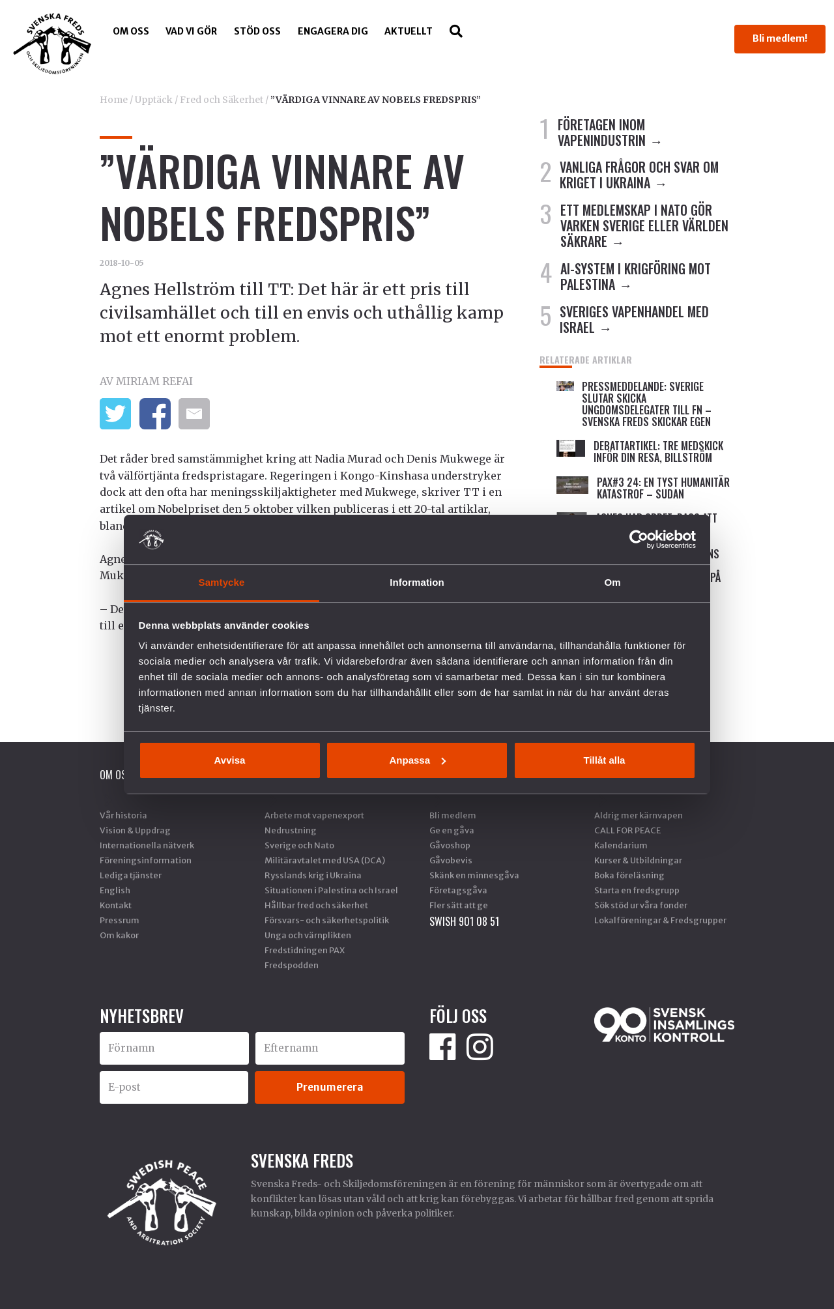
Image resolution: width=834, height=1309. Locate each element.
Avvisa (230, 760)
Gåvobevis (450, 860)
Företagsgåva (458, 890)
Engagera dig (333, 31)
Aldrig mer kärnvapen (638, 815)
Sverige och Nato (299, 845)
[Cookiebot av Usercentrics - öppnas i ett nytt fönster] (639, 539)
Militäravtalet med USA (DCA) (325, 860)
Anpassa (417, 760)
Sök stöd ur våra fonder (640, 905)
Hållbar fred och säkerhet (316, 905)
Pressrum (119, 920)
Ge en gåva (451, 830)
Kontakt (116, 905)
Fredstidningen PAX (305, 950)
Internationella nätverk (147, 845)
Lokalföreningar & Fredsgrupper (660, 920)
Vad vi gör (191, 31)
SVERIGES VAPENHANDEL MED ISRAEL (634, 319)
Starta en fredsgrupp (637, 890)
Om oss (131, 31)
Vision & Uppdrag (135, 830)
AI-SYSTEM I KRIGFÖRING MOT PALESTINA (635, 276)
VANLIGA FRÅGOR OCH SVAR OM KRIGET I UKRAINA (639, 174)
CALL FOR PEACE (627, 830)
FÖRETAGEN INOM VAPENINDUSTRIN (602, 132)
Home (114, 100)
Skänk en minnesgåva (474, 875)
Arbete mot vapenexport (314, 815)
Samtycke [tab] (222, 582)
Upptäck (154, 100)
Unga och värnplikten (308, 935)
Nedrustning (291, 830)
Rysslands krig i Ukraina (313, 875)
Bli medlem (452, 815)
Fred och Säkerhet (221, 100)
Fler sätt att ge (458, 905)
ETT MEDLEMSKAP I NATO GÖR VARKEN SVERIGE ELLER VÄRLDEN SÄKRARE (644, 225)
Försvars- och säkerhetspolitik (327, 920)
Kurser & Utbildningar (638, 860)
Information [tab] (417, 582)
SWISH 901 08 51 (464, 921)
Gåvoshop (449, 845)
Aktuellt (408, 31)
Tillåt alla (605, 760)
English (115, 890)
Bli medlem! (780, 38)
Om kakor (119, 935)
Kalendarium (621, 845)
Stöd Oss (257, 31)
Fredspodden (292, 965)
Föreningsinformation (146, 860)
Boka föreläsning (629, 875)
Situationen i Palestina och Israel (331, 890)
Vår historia (123, 815)
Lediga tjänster (131, 875)
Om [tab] (612, 582)
